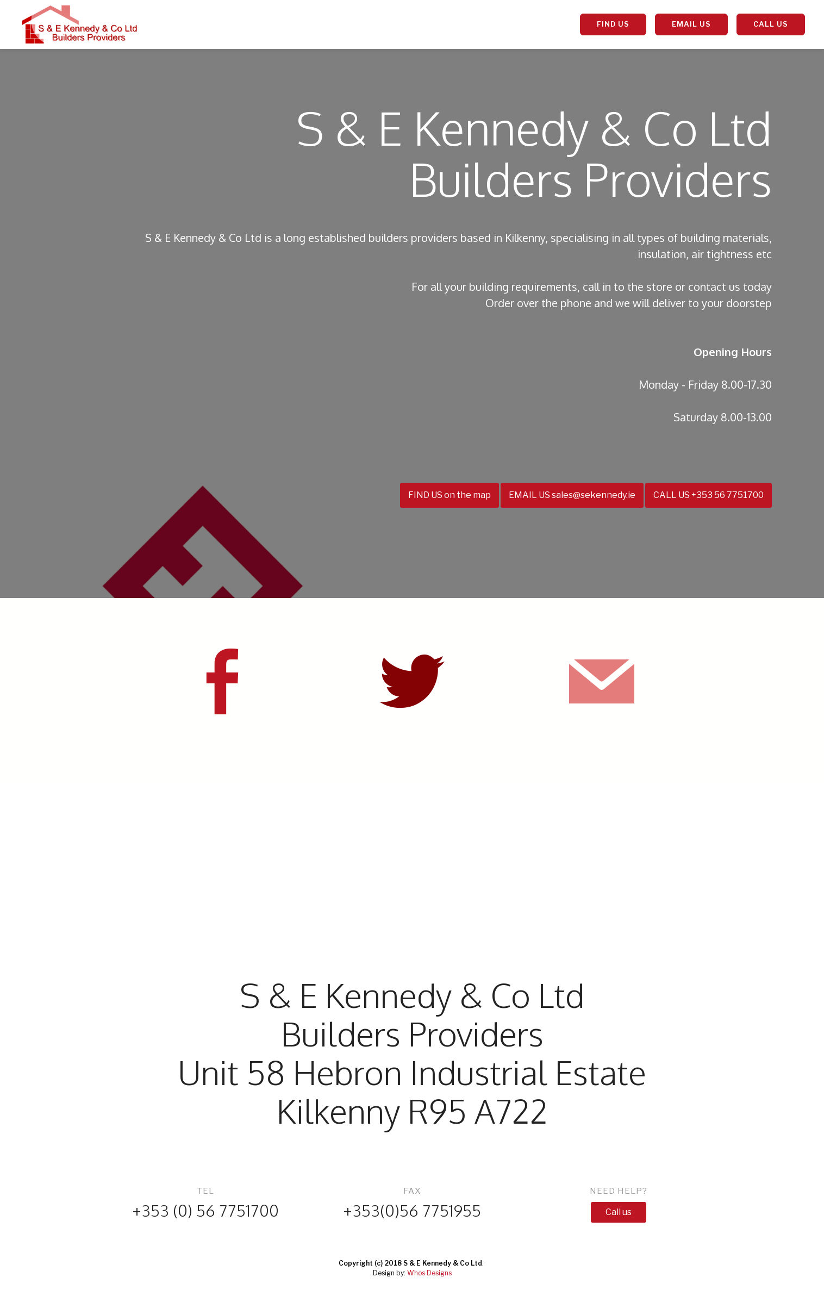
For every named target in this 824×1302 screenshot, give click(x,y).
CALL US (770, 24)
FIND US (613, 24)
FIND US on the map (449, 495)
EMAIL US (691, 24)
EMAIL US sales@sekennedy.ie (572, 495)
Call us (618, 1212)
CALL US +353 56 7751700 (708, 495)
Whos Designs (429, 1273)
